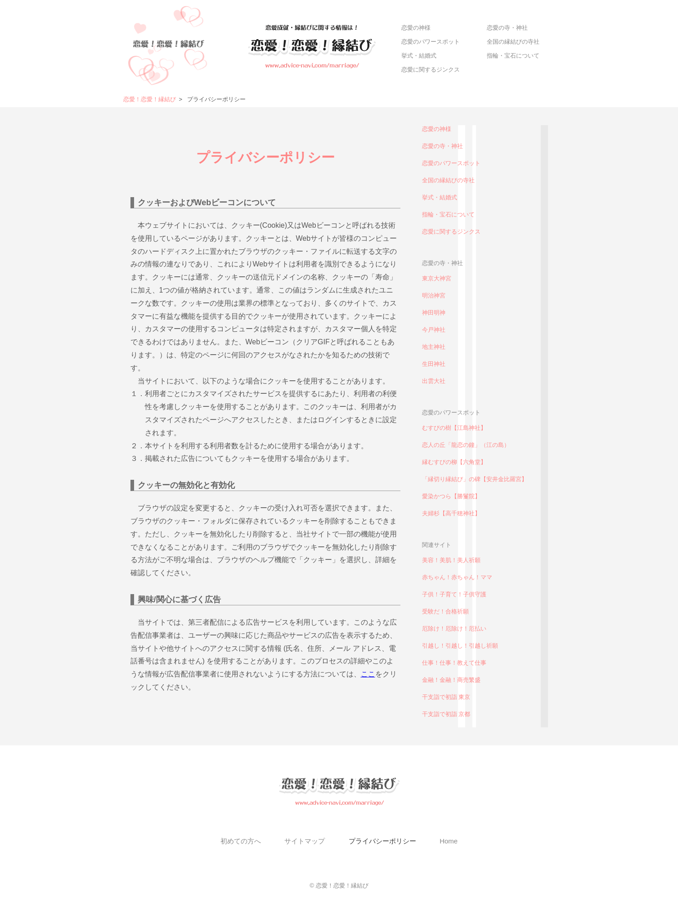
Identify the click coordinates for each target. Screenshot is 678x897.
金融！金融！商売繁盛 (451, 679)
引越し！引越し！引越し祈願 (460, 645)
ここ (368, 674)
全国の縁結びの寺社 (513, 41)
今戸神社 (433, 329)
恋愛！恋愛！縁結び (149, 99)
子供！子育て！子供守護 (454, 594)
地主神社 (433, 346)
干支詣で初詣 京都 (446, 714)
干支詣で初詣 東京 (446, 697)
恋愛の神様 (416, 27)
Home (449, 841)
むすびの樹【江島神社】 (454, 427)
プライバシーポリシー (382, 841)
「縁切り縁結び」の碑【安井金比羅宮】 (474, 479)
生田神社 (433, 364)
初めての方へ (240, 841)
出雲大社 (433, 381)
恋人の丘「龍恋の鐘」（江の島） (466, 445)
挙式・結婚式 (418, 55)
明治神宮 (433, 295)
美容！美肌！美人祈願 (451, 560)
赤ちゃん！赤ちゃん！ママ (457, 577)
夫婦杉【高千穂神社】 (451, 513)
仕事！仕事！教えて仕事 (454, 662)
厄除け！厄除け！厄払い (454, 628)
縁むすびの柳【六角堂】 (454, 462)
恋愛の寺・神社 (507, 27)
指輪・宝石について (513, 55)
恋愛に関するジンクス (430, 69)
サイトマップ (304, 841)
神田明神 (433, 312)
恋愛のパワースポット (430, 41)
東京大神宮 (436, 278)
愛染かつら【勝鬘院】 (451, 496)
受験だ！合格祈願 (445, 611)
